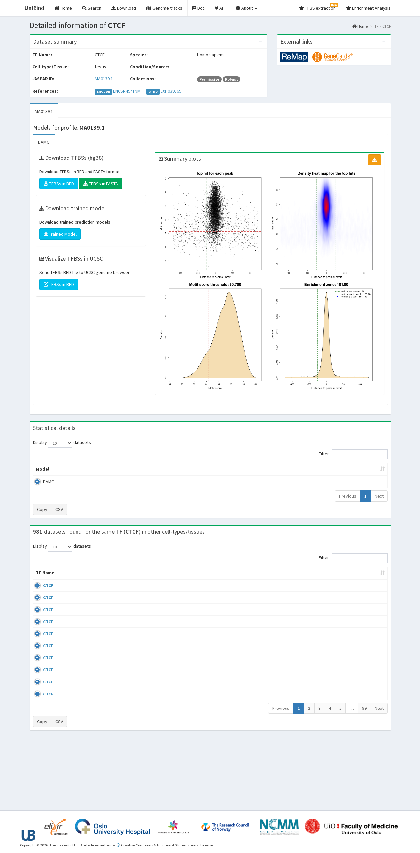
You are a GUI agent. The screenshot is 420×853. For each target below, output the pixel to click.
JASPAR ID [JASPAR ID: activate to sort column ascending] (369, 576)
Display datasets (62, 443)
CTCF (41, 592)
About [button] (246, 8)
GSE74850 (334, 630)
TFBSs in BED (59, 183)
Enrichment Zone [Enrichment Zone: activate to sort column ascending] (171, 469)
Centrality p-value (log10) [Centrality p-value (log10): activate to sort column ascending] (333, 469)
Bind (34, 8)
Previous (347, 496)
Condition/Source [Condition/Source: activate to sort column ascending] (136, 579)
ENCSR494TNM (127, 91)
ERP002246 (335, 642)
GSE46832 (334, 611)
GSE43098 (334, 592)
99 (364, 777)
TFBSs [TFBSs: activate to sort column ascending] (221, 469)
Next (379, 496)
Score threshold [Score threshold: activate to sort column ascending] (264, 469)
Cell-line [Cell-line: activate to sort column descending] (69, 579)
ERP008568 (335, 661)
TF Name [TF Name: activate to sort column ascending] (42, 576)
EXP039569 (171, 91)
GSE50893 (334, 680)
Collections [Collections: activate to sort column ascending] (263, 579)
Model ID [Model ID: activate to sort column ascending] (123, 469)
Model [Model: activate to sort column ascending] (42, 469)
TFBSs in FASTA (100, 183)
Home (360, 26)
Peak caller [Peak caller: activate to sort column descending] (80, 469)
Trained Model (60, 234)
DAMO (44, 142)
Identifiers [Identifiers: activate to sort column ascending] (336, 579)
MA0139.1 (104, 79)
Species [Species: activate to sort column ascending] (297, 579)
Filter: (353, 454)
